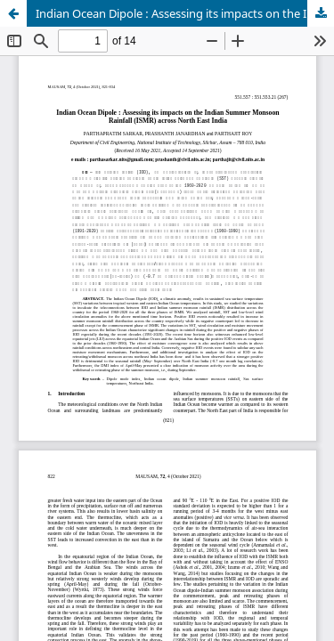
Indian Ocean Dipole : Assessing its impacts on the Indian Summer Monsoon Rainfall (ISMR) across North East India (185, 13)
